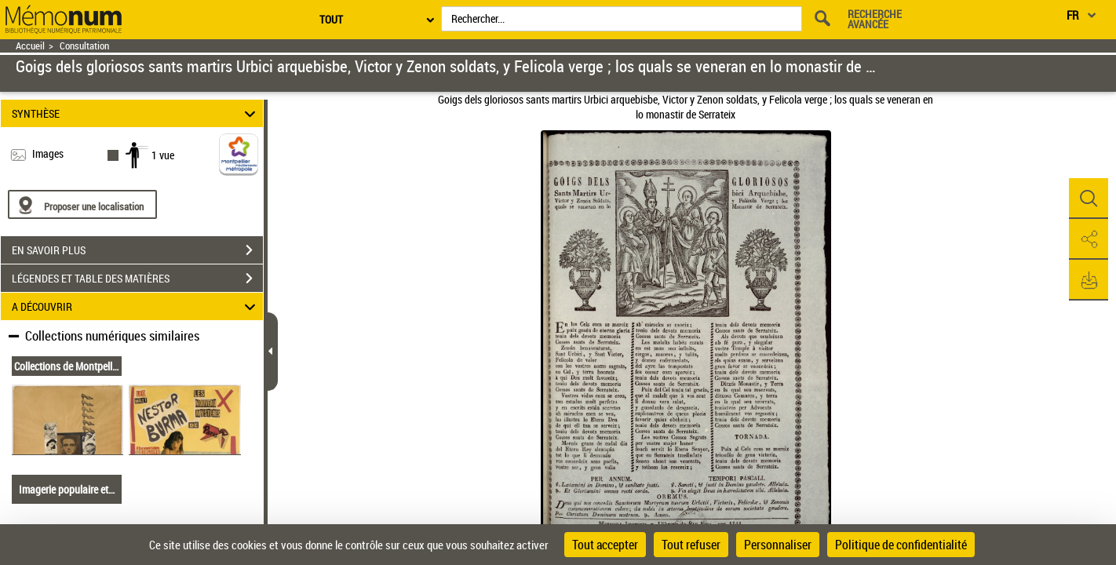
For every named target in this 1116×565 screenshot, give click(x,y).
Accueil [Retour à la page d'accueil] (30, 46)
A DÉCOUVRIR (136, 306)
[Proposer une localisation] (82, 204)
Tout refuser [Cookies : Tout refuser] (691, 544)
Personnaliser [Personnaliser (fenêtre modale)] (777, 544)
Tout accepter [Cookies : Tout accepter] (605, 544)
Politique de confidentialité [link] (901, 544)
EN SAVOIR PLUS (137, 250)
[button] (1088, 198)
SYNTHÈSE (136, 113)
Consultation (84, 46)
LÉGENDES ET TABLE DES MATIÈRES (137, 279)
